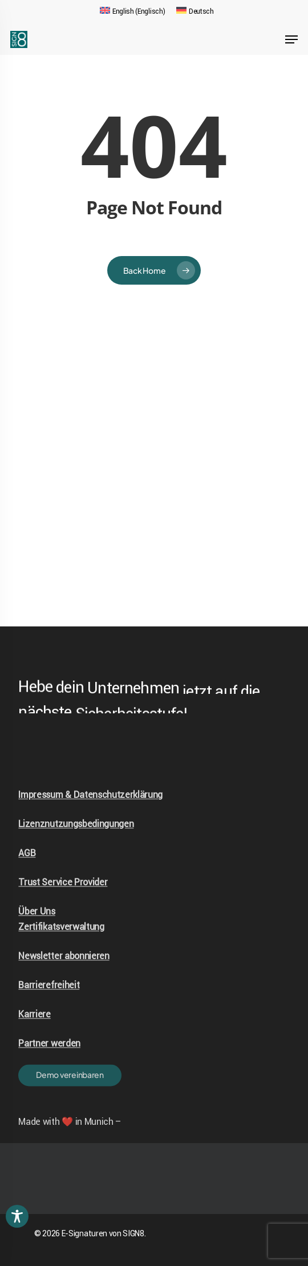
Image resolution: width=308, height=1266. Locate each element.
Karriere (34, 1042)
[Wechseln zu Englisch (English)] (132, 11)
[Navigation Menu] (291, 39)
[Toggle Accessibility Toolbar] (17, 1216)
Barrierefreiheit (48, 1013)
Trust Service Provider (62, 910)
